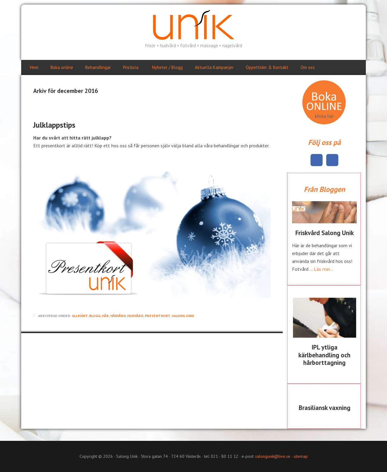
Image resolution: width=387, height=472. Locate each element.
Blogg (94, 315)
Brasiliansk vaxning (324, 408)
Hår (105, 315)
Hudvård (135, 315)
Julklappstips (54, 125)
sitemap (301, 456)
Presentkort (157, 315)
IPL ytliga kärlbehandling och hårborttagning (324, 354)
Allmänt (80, 315)
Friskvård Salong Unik (324, 233)
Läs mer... (323, 269)
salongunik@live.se (272, 456)
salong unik (183, 315)
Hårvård (118, 315)
